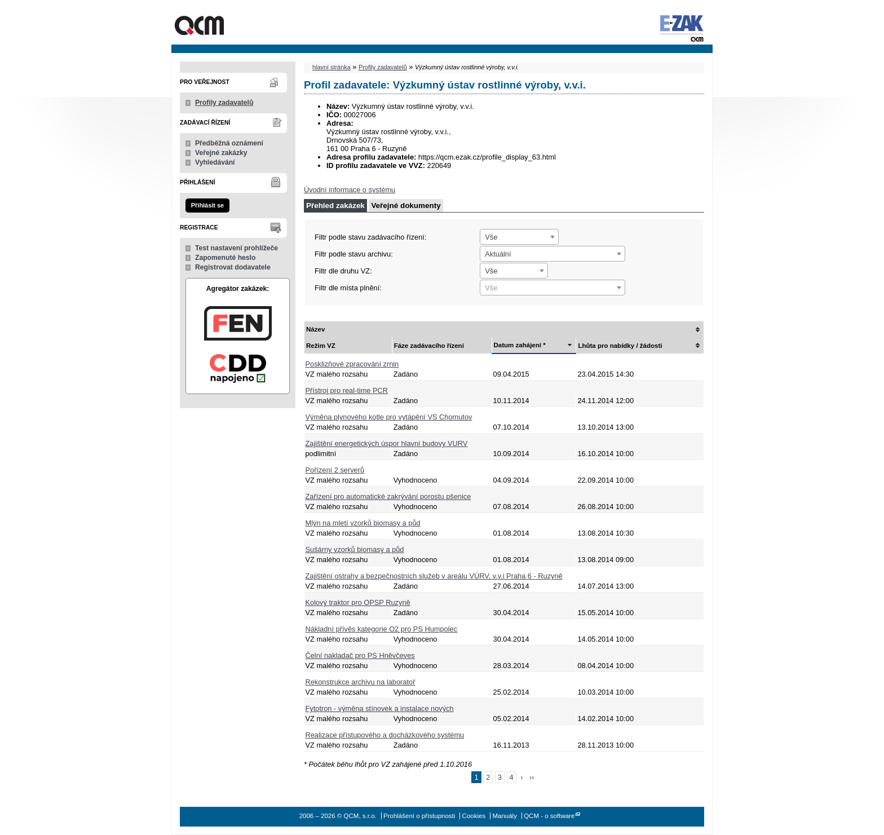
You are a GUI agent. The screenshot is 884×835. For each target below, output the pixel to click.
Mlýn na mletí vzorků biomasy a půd (363, 523)
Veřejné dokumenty (405, 205)
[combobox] (519, 237)
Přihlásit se (207, 205)
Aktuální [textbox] (498, 254)
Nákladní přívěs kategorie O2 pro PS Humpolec (382, 629)
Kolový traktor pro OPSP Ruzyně (358, 602)
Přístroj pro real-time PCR (347, 390)
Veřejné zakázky (221, 153)
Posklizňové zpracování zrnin (352, 364)
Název (315, 329)
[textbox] (552, 288)
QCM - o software (549, 815)
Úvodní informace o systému (349, 189)
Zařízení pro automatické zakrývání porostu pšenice (388, 496)
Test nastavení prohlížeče (236, 248)
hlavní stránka (331, 67)
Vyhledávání (215, 162)
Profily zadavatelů (224, 103)
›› (531, 777)
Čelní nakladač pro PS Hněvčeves (360, 655)
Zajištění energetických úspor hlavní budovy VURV (387, 443)
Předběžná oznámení (229, 143)
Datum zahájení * (520, 345)
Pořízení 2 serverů (335, 470)
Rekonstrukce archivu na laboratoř (361, 682)
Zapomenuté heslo (225, 258)
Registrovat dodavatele (233, 267)
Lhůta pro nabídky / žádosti (620, 345)
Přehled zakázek (335, 205)
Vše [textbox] (491, 237)
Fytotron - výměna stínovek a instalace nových (380, 708)
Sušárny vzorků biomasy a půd (355, 549)
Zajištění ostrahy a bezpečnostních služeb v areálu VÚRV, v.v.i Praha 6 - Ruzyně (434, 576)
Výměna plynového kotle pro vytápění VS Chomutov (389, 417)
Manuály (504, 815)
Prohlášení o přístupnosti (419, 815)
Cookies (474, 815)
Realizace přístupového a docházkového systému (385, 735)
